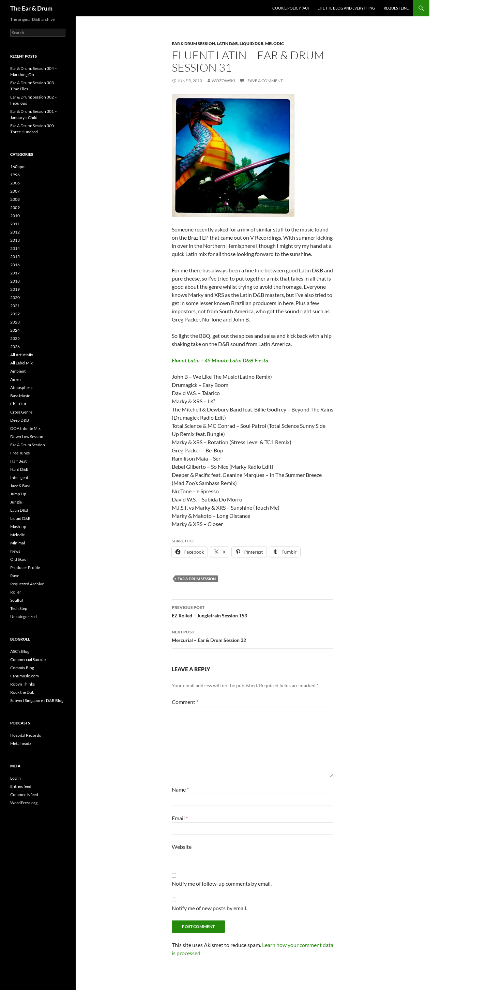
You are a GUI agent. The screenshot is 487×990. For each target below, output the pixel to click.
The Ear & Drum (31, 8)
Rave (14, 575)
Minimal (17, 542)
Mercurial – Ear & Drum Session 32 (252, 635)
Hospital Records (25, 735)
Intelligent (19, 477)
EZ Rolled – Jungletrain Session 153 (252, 610)
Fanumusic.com (24, 675)
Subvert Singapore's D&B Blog (36, 700)
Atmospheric (21, 387)
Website (182, 846)
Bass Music (20, 395)
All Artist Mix (21, 354)
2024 (15, 330)
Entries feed (20, 786)
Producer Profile (25, 567)
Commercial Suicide (28, 659)
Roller (15, 592)
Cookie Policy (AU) (290, 8)
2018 (15, 281)
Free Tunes (20, 452)
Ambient (18, 371)
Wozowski (223, 80)
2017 (15, 272)
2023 (15, 322)
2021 (15, 305)
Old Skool (19, 559)
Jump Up (18, 493)
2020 (15, 297)
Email (180, 818)
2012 (15, 232)
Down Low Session (26, 436)
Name (180, 789)
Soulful (16, 600)
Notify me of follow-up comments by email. (222, 883)
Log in (15, 778)
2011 (15, 223)
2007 (15, 191)
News (15, 551)
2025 (15, 338)
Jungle (16, 502)
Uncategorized (23, 616)
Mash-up (18, 526)
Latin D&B (227, 43)
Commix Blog (22, 667)
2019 (15, 289)
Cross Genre (21, 412)
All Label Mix (21, 362)
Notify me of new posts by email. (209, 908)
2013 (15, 240)
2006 (15, 182)
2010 (15, 215)
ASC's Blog (19, 651)
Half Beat (18, 461)
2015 (15, 256)
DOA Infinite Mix (25, 428)
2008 (15, 199)
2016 (15, 264)
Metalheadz (20, 743)
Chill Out (18, 403)
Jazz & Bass (20, 485)
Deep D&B (19, 420)
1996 (15, 174)
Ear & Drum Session (193, 43)
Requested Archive (27, 583)
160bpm (18, 166)
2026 (15, 346)
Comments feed (24, 794)
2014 (15, 248)
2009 (15, 207)
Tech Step (18, 608)
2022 (15, 313)
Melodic (274, 43)
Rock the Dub (22, 692)
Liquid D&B (251, 43)
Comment (185, 702)
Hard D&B (19, 469)
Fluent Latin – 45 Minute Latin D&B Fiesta (220, 360)
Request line (396, 8)
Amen (15, 379)
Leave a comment (264, 80)
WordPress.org (23, 802)
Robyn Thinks (22, 684)
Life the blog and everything (346, 8)
